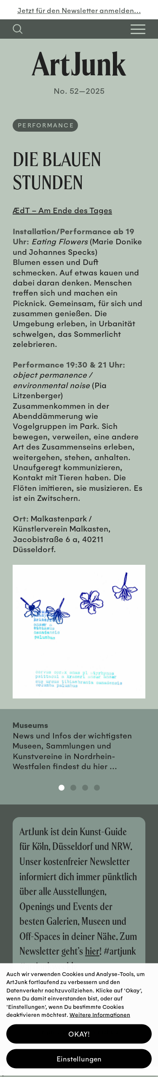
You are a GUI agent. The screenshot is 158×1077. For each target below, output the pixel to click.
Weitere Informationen (100, 1010)
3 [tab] (85, 788)
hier (92, 951)
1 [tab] (61, 788)
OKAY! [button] (79, 1030)
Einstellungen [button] (79, 1055)
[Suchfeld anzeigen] (18, 29)
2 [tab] (73, 788)
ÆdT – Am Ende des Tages (62, 210)
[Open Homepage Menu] (138, 29)
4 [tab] (97, 788)
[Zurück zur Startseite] (79, 63)
